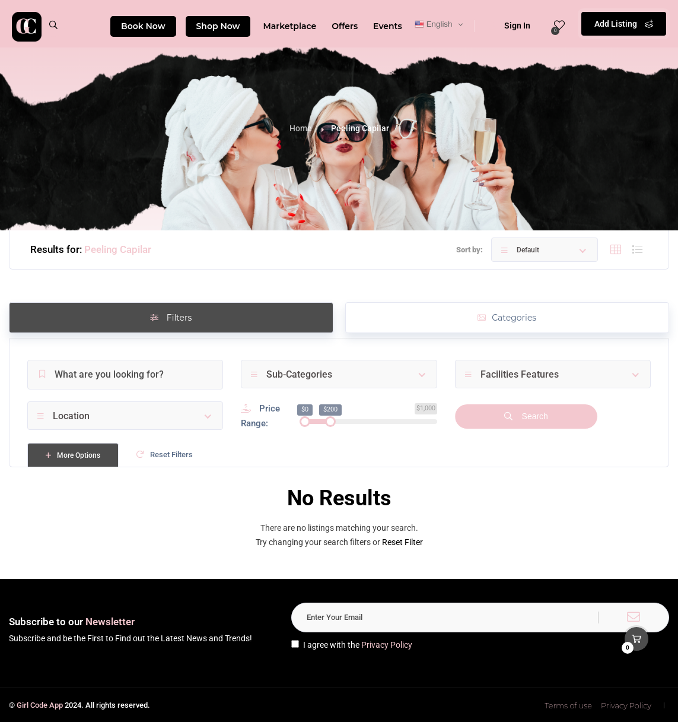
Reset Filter (402, 542)
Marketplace (289, 26)
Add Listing (623, 23)
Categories (507, 317)
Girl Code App (40, 705)
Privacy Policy (386, 645)
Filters (171, 317)
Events (387, 26)
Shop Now (218, 26)
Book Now (143, 26)
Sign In (509, 25)
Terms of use (568, 705)
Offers (345, 26)
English (433, 24)
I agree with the (351, 645)
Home (300, 128)
